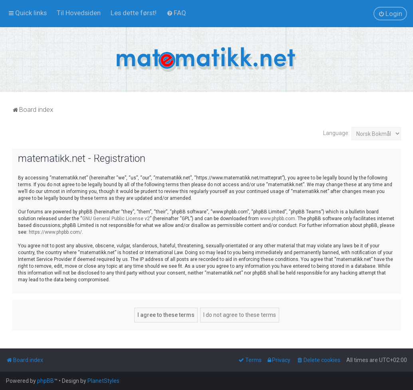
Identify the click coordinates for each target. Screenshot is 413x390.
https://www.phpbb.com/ (55, 232)
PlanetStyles (103, 381)
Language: (336, 133)
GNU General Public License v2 (116, 218)
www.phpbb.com (277, 218)
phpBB (45, 381)
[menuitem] (79, 13)
